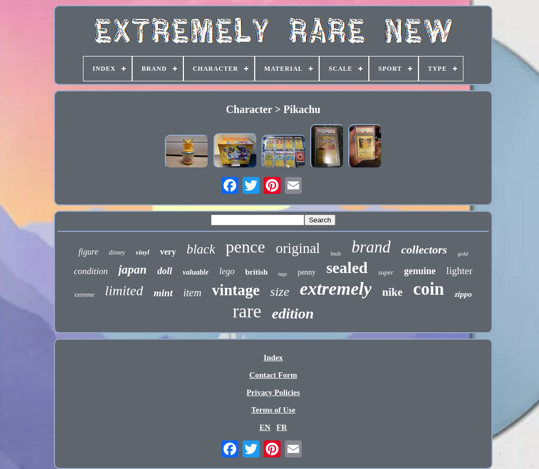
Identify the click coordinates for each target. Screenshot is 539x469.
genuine (420, 271)
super (386, 272)
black (201, 249)
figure (88, 251)
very (168, 251)
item (192, 292)
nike (392, 292)
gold (463, 253)
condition (91, 271)
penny (306, 272)
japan (132, 269)
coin (428, 288)
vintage (235, 290)
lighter (460, 270)
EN (265, 427)
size (279, 291)
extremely (335, 288)
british (256, 272)
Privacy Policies (273, 392)
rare (247, 311)
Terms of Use (273, 410)
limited (124, 290)
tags (282, 274)
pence (245, 246)
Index (273, 357)
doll (164, 271)
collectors (424, 249)
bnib (336, 253)
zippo (463, 294)
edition (293, 313)
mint (163, 292)
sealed (346, 267)
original (298, 248)
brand (371, 247)
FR (281, 427)
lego (227, 271)
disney (117, 252)
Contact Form (273, 375)
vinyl (143, 252)
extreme (85, 294)
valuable (196, 272)
